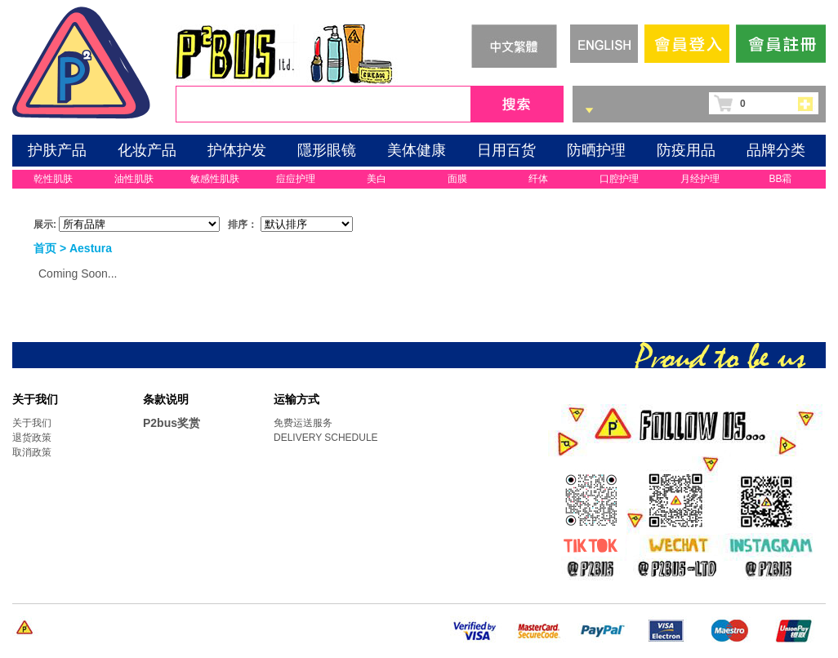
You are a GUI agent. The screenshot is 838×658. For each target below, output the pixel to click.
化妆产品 (147, 150)
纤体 (538, 179)
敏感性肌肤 (214, 179)
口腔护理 (619, 179)
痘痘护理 (295, 179)
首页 (44, 248)
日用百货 (506, 150)
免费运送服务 (303, 423)
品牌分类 (776, 150)
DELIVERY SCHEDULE (326, 437)
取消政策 (31, 452)
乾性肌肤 (53, 179)
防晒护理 (596, 150)
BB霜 (780, 179)
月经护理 (700, 179)
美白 (376, 179)
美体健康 (416, 150)
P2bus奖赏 (171, 422)
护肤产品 (57, 150)
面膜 (457, 179)
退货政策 (31, 437)
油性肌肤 (134, 179)
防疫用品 (686, 150)
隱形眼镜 (326, 150)
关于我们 (31, 423)
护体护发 (236, 150)
